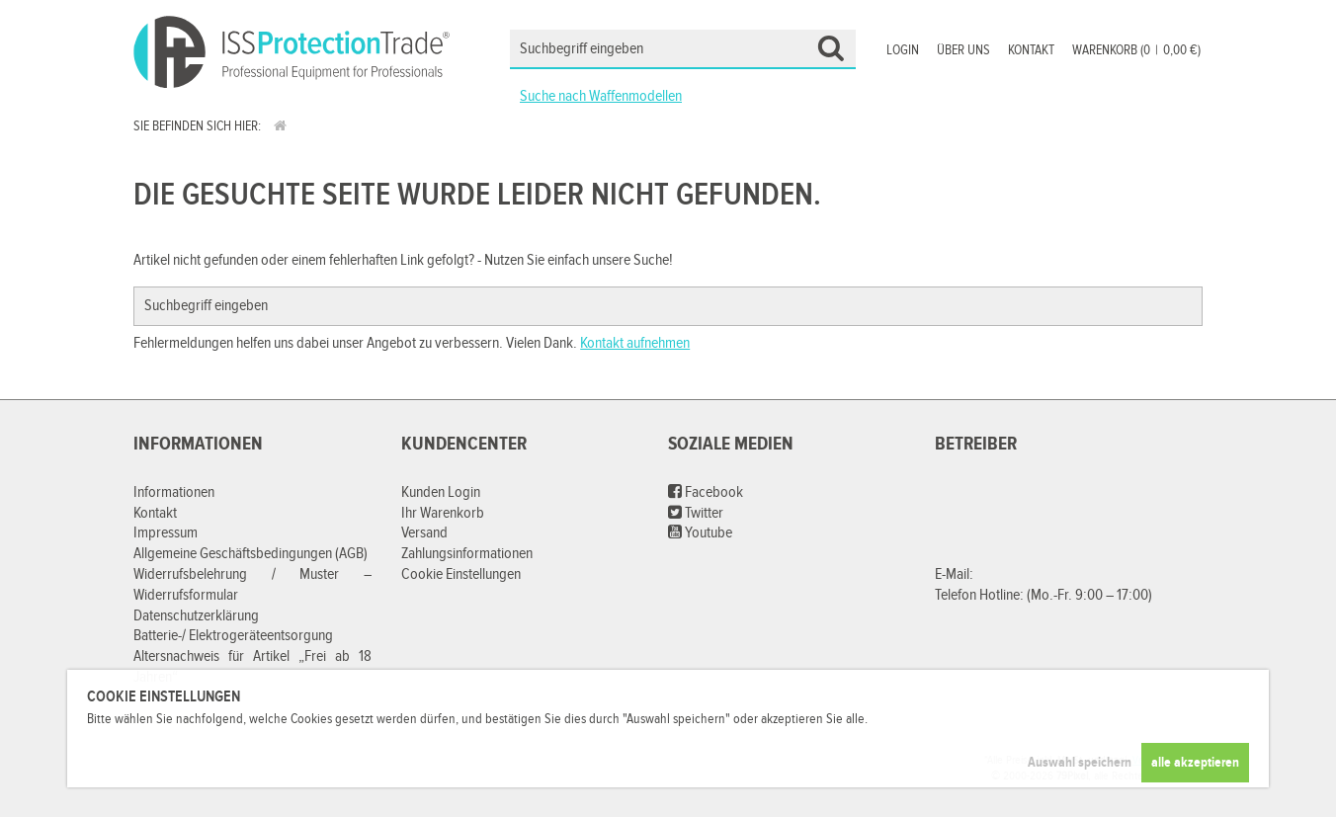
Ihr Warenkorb (442, 513)
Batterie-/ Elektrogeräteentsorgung (233, 635)
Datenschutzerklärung (196, 616)
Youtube (700, 533)
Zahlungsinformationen (467, 553)
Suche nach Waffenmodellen (601, 96)
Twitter (695, 513)
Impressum (165, 533)
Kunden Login (440, 492)
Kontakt (1031, 50)
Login (902, 50)
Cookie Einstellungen (461, 574)
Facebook (705, 492)
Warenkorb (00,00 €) (1136, 50)
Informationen (173, 492)
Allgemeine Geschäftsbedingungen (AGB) (250, 553)
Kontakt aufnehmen (635, 343)
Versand (424, 533)
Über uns (963, 50)
